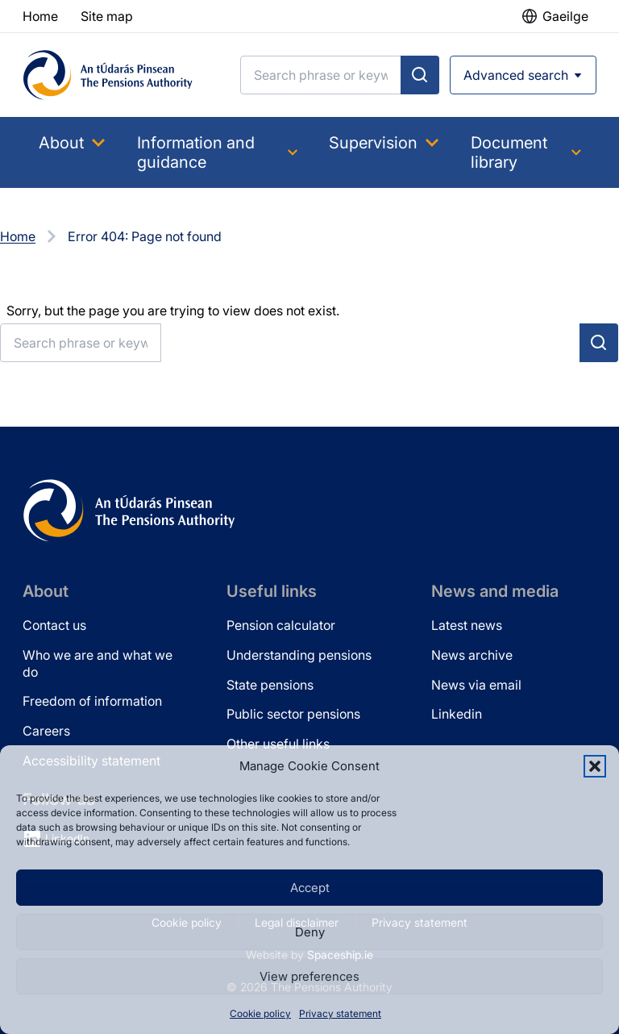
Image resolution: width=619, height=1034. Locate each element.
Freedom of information (92, 701)
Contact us (54, 625)
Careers (46, 731)
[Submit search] (420, 75)
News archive (472, 655)
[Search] (320, 75)
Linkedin (456, 714)
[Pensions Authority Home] (108, 75)
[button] (595, 766)
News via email (476, 685)
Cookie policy (260, 1013)
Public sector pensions (293, 714)
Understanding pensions (299, 655)
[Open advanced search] (523, 75)
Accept (310, 887)
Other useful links (278, 744)
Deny (310, 932)
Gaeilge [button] (565, 16)
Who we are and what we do (97, 663)
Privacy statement (340, 1013)
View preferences (309, 976)
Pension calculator (280, 625)
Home (17, 236)
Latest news (466, 625)
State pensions (270, 685)
